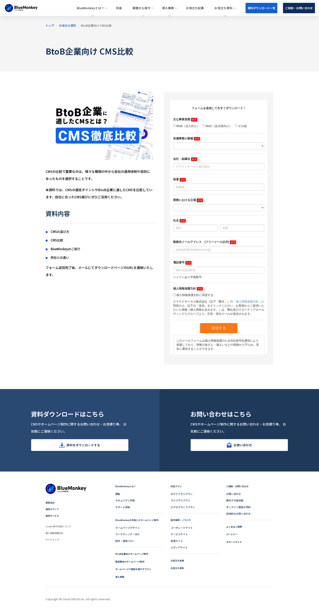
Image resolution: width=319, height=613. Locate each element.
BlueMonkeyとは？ (126, 488)
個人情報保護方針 (55, 535)
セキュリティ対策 (125, 502)
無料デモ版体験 (234, 502)
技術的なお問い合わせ (238, 516)
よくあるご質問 (234, 529)
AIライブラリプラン (181, 496)
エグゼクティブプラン (183, 509)
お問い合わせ (243, 446)
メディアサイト (179, 550)
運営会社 (50, 505)
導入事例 (120, 579)
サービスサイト (179, 536)
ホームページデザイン (127, 530)
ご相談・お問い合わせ (293, 8)
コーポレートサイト (182, 530)
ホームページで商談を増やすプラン (134, 571)
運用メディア (53, 511)
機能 (117, 496)
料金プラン (177, 488)
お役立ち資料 (178, 570)
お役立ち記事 (178, 563)
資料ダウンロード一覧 (245, 8)
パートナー (232, 536)
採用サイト (177, 543)
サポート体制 (122, 509)
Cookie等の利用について (59, 528)
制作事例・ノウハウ (182, 522)
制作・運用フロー (125, 543)
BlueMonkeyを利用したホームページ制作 (138, 522)
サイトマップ (53, 542)
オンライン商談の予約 (238, 509)
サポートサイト (234, 544)
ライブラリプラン (180, 502)
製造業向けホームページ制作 (131, 564)
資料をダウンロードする (83, 446)
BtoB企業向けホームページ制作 (133, 556)
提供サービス (53, 518)
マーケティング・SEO (127, 536)
